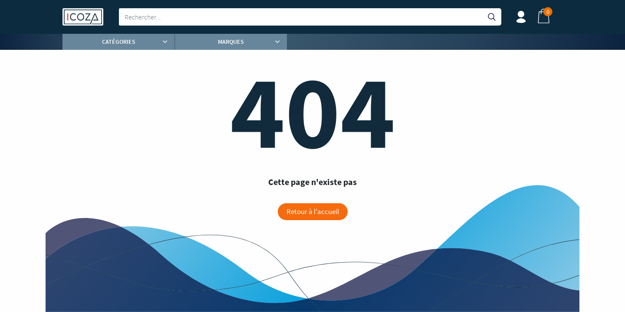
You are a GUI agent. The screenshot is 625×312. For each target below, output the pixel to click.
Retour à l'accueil (312, 211)
